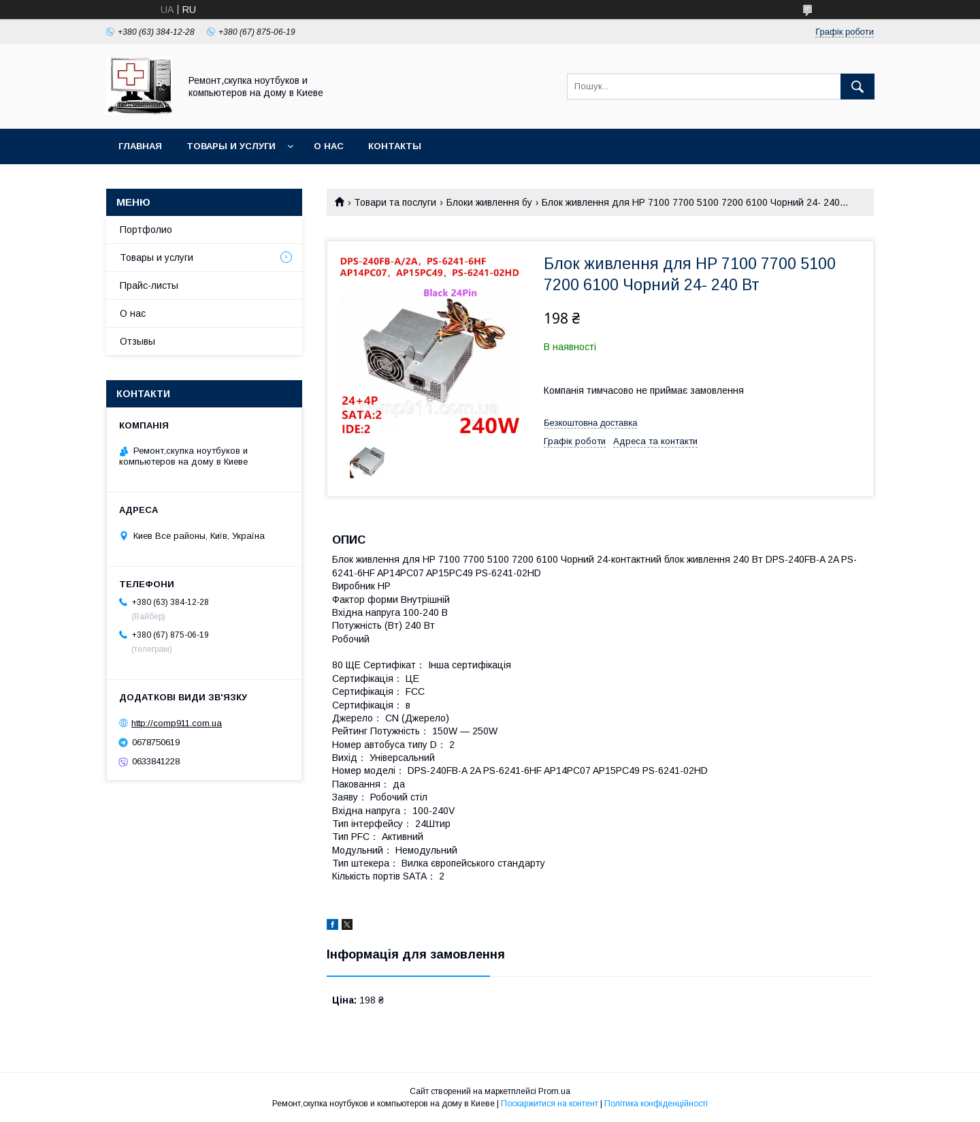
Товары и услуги (231, 146)
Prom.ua (554, 1091)
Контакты (394, 146)
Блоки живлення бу (489, 202)
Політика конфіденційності (656, 1103)
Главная (140, 146)
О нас (329, 146)
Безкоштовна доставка (590, 423)
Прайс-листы (149, 285)
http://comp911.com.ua (176, 723)
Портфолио (146, 229)
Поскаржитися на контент (549, 1103)
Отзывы (137, 341)
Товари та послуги (395, 202)
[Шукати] (857, 86)
